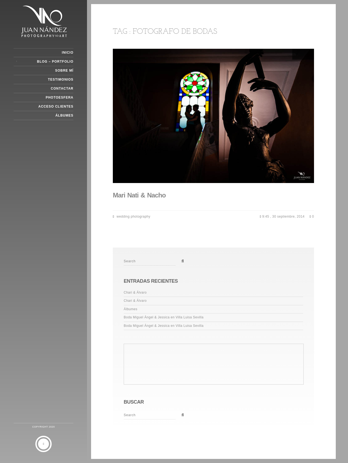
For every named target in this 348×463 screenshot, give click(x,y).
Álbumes (64, 115)
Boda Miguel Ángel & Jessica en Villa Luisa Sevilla (164, 317)
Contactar (62, 88)
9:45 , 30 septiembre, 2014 (284, 216)
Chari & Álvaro (135, 292)
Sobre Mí (64, 70)
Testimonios (60, 79)
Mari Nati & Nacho (139, 195)
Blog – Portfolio (55, 61)
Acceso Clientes (55, 106)
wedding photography (133, 216)
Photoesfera (59, 97)
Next (308, 54)
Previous (297, 54)
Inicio (67, 52)
